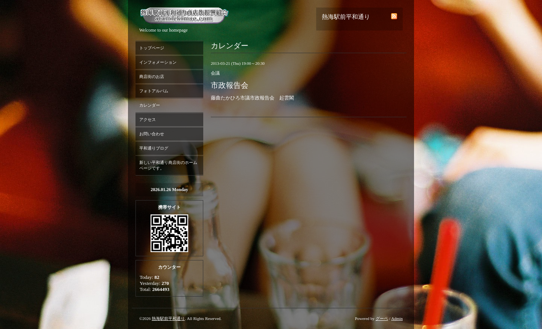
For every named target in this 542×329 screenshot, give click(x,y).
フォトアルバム (153, 91)
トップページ (151, 48)
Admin (397, 318)
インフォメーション (158, 62)
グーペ (382, 318)
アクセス (147, 119)
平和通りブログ (153, 148)
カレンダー (149, 105)
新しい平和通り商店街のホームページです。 (168, 165)
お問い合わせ (151, 134)
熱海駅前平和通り (168, 318)
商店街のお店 (151, 76)
